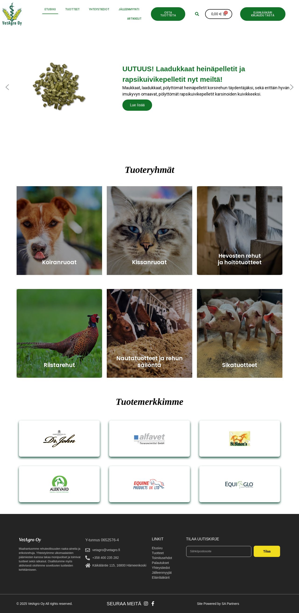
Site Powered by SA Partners (218, 604)
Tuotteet (72, 9)
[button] (196, 14)
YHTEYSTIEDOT (99, 9)
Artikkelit (134, 19)
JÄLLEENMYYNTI (129, 9)
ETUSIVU (50, 9)
